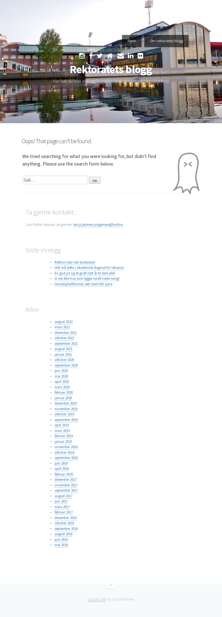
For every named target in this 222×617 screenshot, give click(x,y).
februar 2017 (64, 512)
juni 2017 (61, 501)
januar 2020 (63, 398)
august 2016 (63, 534)
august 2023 (63, 321)
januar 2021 (63, 354)
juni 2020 (61, 370)
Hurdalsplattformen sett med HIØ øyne (83, 284)
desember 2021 (66, 332)
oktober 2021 (64, 338)
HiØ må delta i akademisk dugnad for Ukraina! (89, 267)
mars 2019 (62, 430)
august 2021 (63, 348)
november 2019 (66, 408)
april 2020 (62, 381)
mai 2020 (61, 376)
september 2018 (66, 457)
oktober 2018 (64, 452)
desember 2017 (66, 479)
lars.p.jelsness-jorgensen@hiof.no (98, 224)
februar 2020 (64, 392)
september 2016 (66, 528)
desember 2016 (66, 517)
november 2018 (66, 446)
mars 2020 (62, 387)
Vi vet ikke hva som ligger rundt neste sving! (87, 278)
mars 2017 (62, 506)
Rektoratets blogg (111, 69)
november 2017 (66, 485)
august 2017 (63, 496)
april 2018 (62, 468)
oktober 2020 (64, 359)
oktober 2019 (64, 414)
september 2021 (66, 343)
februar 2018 (64, 474)
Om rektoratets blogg (166, 41)
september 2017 (66, 490)
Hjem (132, 41)
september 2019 (66, 419)
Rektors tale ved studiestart (75, 262)
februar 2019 (64, 436)
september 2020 (66, 365)
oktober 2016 (64, 523)
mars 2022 (62, 327)
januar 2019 (63, 441)
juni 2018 (61, 463)
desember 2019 (66, 403)
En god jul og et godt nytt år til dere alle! (85, 273)
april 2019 (62, 425)
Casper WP (97, 599)
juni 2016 (61, 539)
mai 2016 (61, 544)
